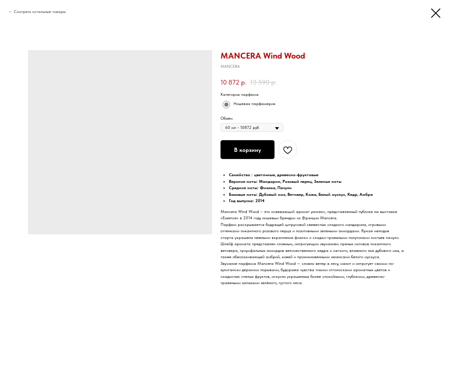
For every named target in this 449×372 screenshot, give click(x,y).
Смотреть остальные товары (40, 11)
